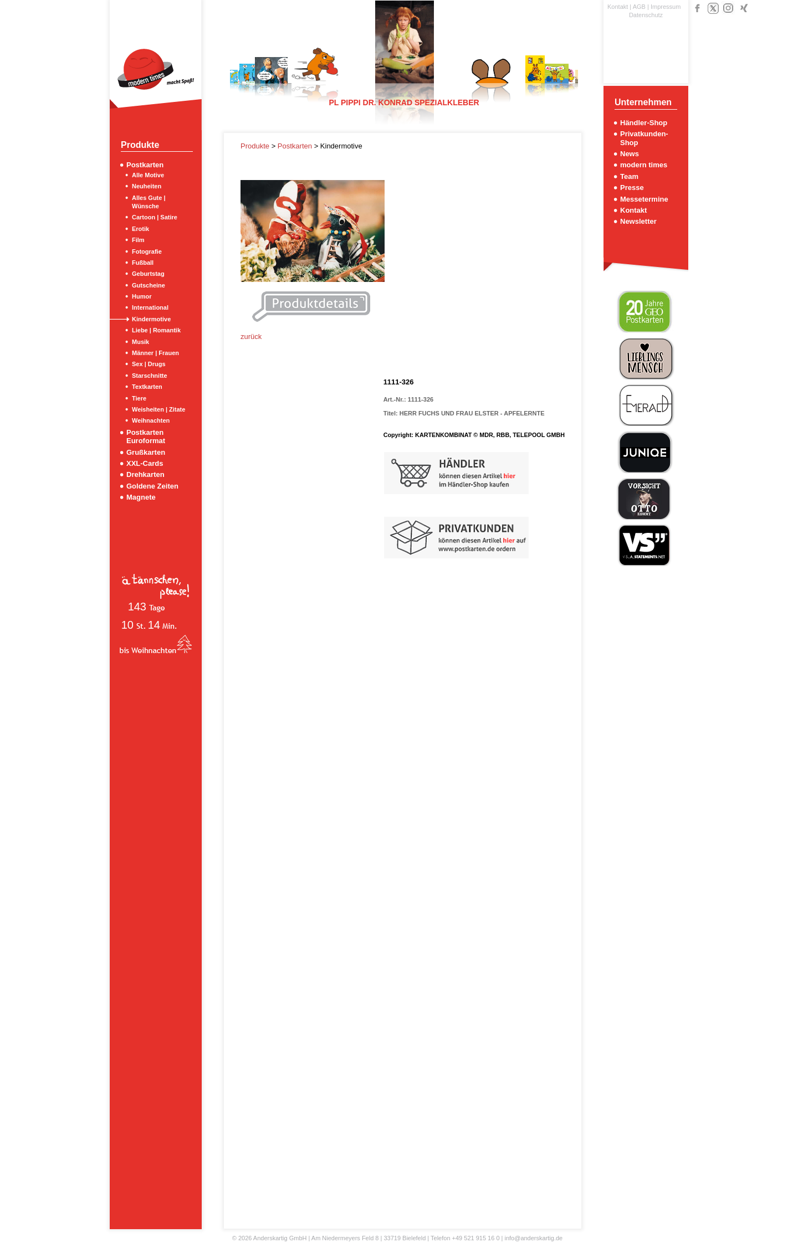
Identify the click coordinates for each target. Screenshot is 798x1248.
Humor (141, 296)
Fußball (143, 262)
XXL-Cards (144, 463)
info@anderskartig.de (533, 1238)
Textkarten (147, 386)
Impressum (666, 6)
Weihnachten (151, 420)
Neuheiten (146, 186)
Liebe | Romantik (156, 330)
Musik (140, 341)
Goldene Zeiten (152, 486)
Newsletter (638, 221)
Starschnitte (149, 375)
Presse (632, 187)
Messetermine (644, 199)
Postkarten (144, 165)
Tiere (139, 398)
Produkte (256, 146)
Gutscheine (148, 285)
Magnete (141, 497)
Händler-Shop (643, 123)
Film (138, 240)
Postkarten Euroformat (145, 436)
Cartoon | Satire (154, 217)
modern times (643, 165)
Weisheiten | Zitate (158, 409)
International (150, 307)
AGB (639, 6)
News (629, 154)
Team (629, 176)
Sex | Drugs (149, 364)
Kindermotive (151, 319)
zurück (251, 336)
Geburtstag (148, 273)
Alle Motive (148, 175)
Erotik (140, 228)
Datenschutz (646, 15)
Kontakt (617, 6)
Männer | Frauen (155, 353)
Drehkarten (145, 474)
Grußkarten (145, 452)
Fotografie (147, 251)
